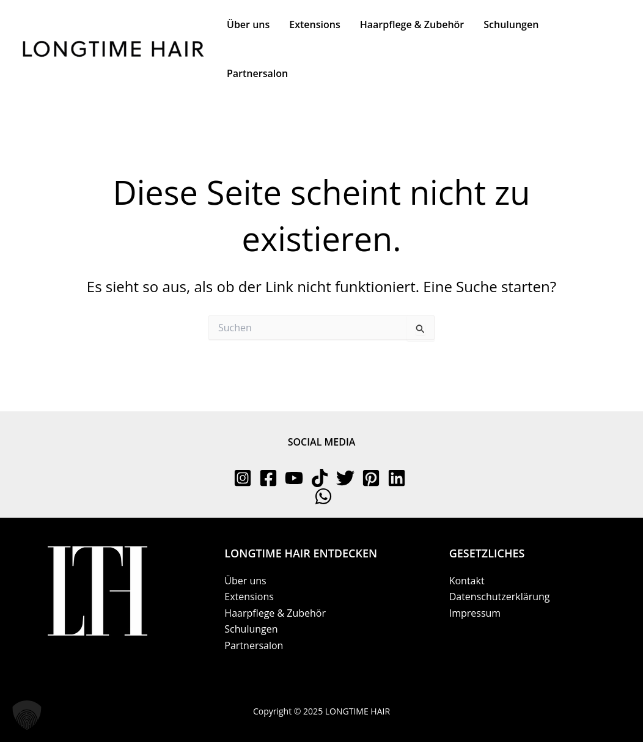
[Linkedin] (397, 478)
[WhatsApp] (323, 496)
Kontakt (467, 580)
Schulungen (250, 629)
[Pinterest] (371, 478)
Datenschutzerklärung (499, 596)
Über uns (245, 580)
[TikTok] (319, 478)
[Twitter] (345, 478)
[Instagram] (242, 478)
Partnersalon (253, 645)
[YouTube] (294, 478)
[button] (27, 715)
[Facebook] (268, 478)
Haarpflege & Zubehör (275, 613)
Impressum (475, 613)
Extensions (249, 596)
